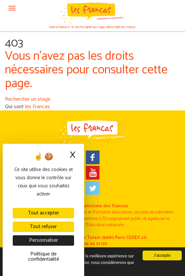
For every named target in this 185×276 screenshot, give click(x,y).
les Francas (37, 106)
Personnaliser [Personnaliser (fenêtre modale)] (43, 240)
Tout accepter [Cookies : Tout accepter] (43, 213)
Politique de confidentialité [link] (43, 257)
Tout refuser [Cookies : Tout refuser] (43, 226)
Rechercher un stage (27, 99)
